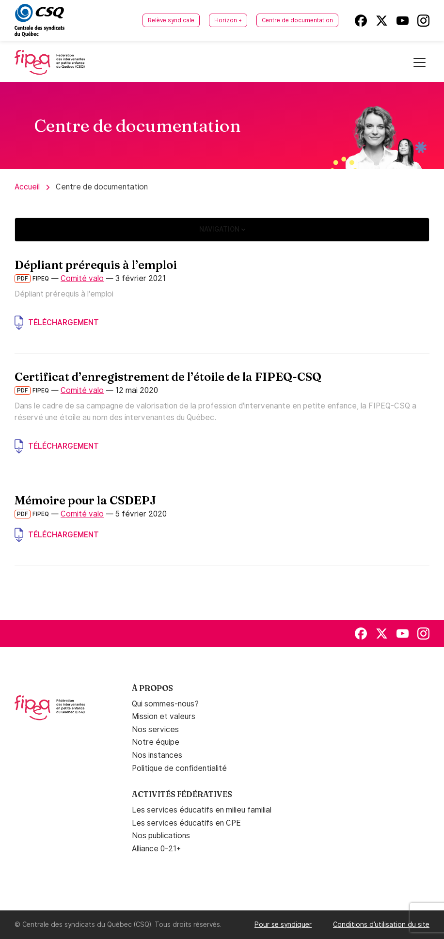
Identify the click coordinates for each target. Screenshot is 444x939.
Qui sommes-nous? (165, 703)
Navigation (222, 229)
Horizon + (228, 20)
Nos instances (157, 755)
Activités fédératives (182, 794)
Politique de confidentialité (179, 768)
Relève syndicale (171, 20)
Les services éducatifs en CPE (186, 823)
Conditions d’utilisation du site (381, 924)
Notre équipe (155, 742)
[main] (222, 351)
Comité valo (82, 278)
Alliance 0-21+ (156, 848)
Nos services (155, 729)
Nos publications (161, 835)
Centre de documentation (297, 20)
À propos (152, 688)
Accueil (27, 186)
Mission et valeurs (163, 716)
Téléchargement (57, 322)
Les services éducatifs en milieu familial (201, 809)
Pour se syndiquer (283, 924)
